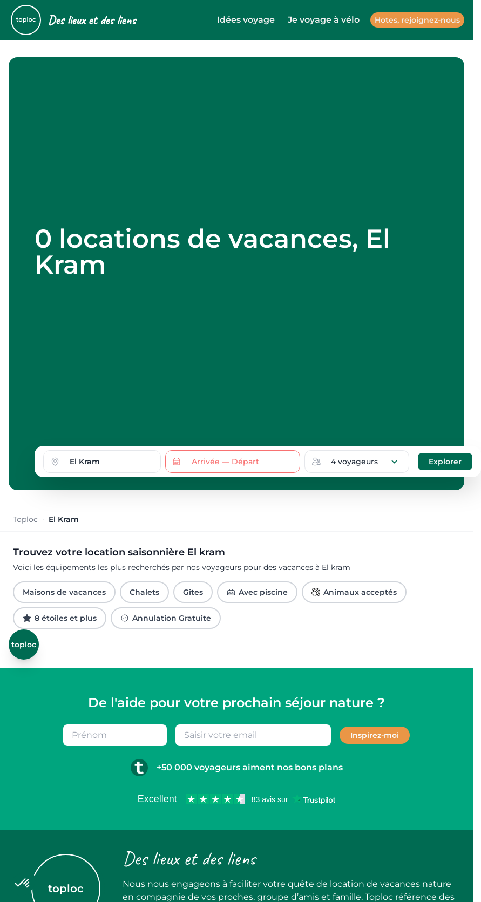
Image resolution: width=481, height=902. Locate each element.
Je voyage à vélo (324, 20)
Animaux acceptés (354, 592)
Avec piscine (257, 592)
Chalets (144, 592)
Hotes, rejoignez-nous (417, 20)
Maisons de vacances (64, 592)
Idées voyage (246, 20)
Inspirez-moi (374, 735)
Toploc (25, 519)
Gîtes (193, 592)
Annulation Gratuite (165, 618)
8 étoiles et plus (60, 618)
